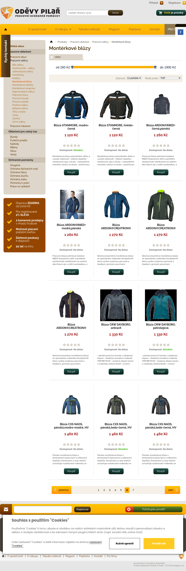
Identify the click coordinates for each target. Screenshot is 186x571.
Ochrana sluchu (19, 175)
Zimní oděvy (18, 121)
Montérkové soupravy (23, 88)
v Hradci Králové (29, 222)
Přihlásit (153, 2)
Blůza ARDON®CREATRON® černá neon (71, 328)
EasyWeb (160, 563)
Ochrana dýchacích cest (24, 168)
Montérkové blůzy (22, 81)
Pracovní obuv (18, 57)
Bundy (14, 136)
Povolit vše (159, 543)
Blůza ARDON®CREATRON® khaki (161, 228)
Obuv (13, 151)
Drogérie (15, 165)
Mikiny (14, 147)
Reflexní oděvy (20, 108)
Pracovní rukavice (20, 126)
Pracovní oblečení (19, 51)
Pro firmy (112, 556)
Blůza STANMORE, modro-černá (71, 127)
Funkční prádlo (18, 140)
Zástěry (16, 118)
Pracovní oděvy (19, 60)
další (170, 490)
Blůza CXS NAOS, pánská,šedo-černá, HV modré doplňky (160, 428)
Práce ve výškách (20, 186)
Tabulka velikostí (89, 29)
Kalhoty (14, 143)
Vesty (15, 115)
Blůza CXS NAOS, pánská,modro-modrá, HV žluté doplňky (71, 428)
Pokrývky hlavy (20, 95)
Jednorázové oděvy (22, 71)
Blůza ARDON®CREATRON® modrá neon (116, 228)
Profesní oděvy (20, 105)
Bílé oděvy (17, 64)
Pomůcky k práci (19, 182)
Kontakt (155, 29)
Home (3, 556)
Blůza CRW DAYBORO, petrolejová (161, 326)
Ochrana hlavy (18, 172)
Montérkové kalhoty (22, 85)
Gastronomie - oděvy (23, 68)
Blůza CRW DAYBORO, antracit (116, 326)
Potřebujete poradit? (154, 509)
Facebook (180, 32)
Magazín (114, 29)
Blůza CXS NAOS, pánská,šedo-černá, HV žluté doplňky (116, 428)
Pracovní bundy (20, 98)
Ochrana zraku (18, 179)
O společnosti (37, 29)
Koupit (71, 172)
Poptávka (135, 29)
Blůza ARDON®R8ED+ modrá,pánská (71, 226)
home (5, 29)
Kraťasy (16, 78)
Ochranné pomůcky (20, 160)
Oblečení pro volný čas (22, 131)
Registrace (175, 2)
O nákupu (61, 29)
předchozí (64, 490)
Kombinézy (18, 75)
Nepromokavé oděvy (23, 91)
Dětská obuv (16, 46)
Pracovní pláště (20, 101)
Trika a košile (19, 111)
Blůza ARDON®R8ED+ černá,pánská (160, 127)
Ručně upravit (125, 543)
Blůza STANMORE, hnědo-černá (116, 127)
